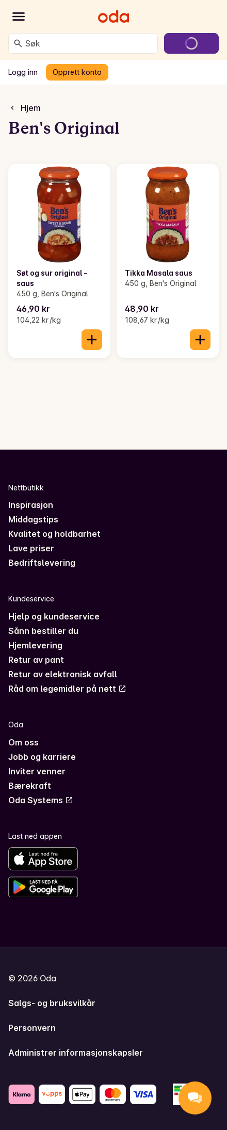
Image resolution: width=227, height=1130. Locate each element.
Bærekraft (29, 786)
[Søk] (18, 43)
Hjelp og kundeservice (54, 616)
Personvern (32, 1028)
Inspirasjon (30, 505)
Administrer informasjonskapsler (75, 1052)
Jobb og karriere (42, 757)
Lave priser (31, 548)
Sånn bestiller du (43, 631)
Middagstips (33, 519)
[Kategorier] (18, 16)
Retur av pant (36, 660)
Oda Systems (40, 800)
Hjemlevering (35, 645)
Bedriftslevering (41, 563)
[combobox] (89, 43)
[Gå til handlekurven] (191, 43)
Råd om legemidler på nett (67, 688)
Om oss (23, 742)
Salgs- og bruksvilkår (51, 1003)
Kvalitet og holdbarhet (54, 534)
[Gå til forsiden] (113, 16)
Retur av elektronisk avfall (62, 674)
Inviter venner (37, 771)
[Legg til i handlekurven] (92, 339)
